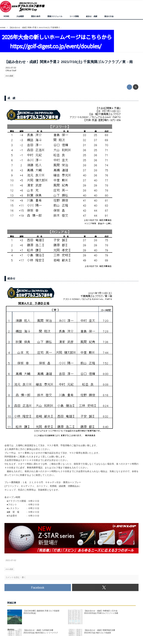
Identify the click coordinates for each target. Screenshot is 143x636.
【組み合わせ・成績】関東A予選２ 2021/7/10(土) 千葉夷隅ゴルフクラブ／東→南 (68, 62)
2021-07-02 (11, 68)
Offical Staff (11, 70)
